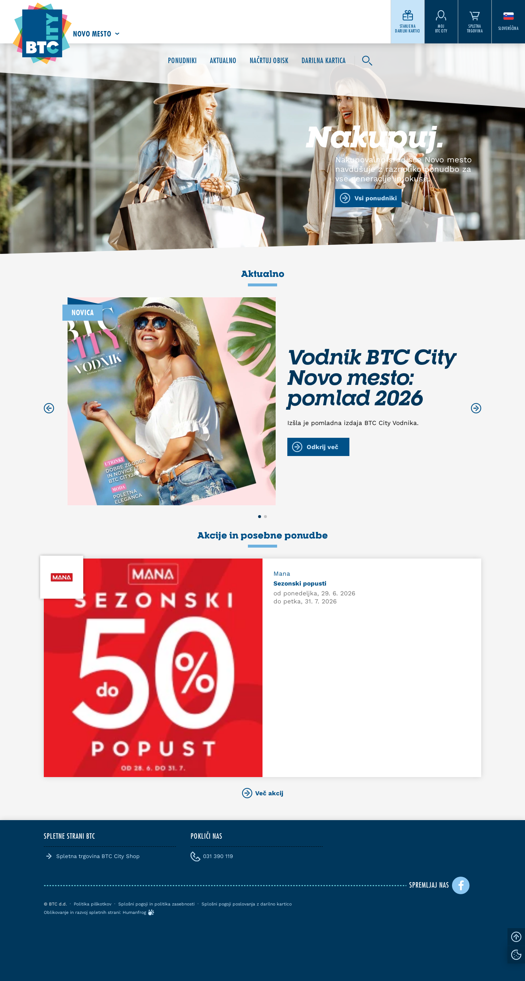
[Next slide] (476, 408)
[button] (259, 516)
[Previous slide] (49, 408)
